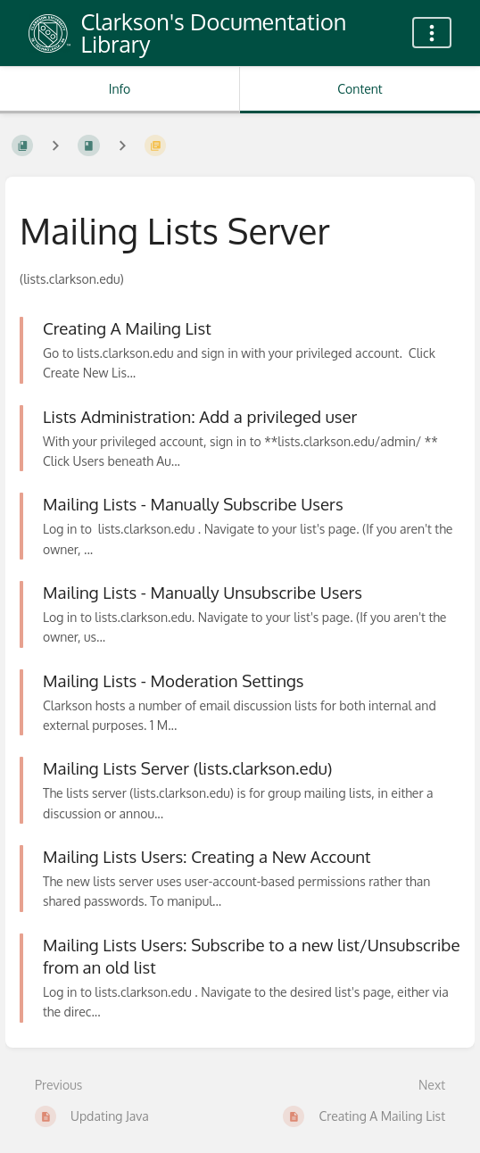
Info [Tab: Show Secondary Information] (120, 88)
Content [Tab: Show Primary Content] (359, 88)
